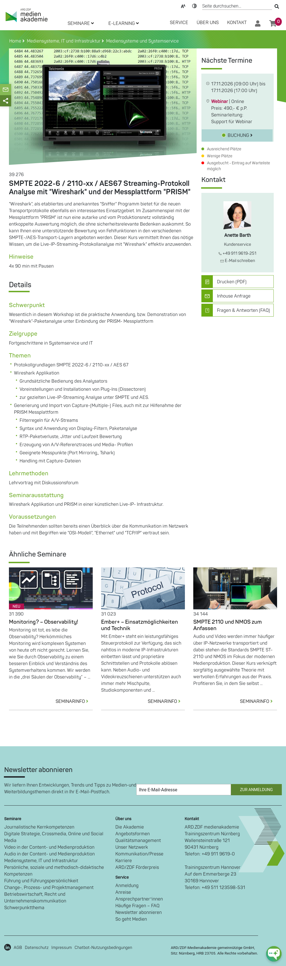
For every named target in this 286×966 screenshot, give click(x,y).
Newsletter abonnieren (138, 912)
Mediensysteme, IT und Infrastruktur (41, 861)
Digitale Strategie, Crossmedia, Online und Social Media (53, 837)
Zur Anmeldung (256, 789)
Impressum (61, 947)
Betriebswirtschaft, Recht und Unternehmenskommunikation (35, 898)
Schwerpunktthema (24, 908)
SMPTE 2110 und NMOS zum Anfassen (227, 625)
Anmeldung (127, 885)
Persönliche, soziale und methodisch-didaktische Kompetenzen (54, 871)
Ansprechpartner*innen (139, 899)
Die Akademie (129, 827)
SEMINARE (81, 23)
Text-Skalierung (183, 5)
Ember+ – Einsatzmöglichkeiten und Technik (139, 625)
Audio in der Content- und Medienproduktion (49, 854)
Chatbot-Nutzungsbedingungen (103, 947)
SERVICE (179, 22)
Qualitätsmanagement (138, 840)
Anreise (123, 892)
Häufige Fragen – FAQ (137, 906)
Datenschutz (37, 947)
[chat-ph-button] (274, 954)
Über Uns (208, 22)
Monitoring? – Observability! (43, 622)
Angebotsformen (132, 834)
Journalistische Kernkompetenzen (39, 827)
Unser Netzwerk (131, 847)
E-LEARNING (123, 23)
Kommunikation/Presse (139, 854)
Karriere (123, 861)
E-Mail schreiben (237, 260)
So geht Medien (131, 919)
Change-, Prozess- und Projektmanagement (49, 887)
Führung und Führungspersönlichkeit (41, 881)
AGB (18, 947)
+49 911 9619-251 (237, 253)
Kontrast (194, 5)
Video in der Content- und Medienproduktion (49, 847)
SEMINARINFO (74, 701)
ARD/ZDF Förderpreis (137, 867)
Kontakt (237, 22)
